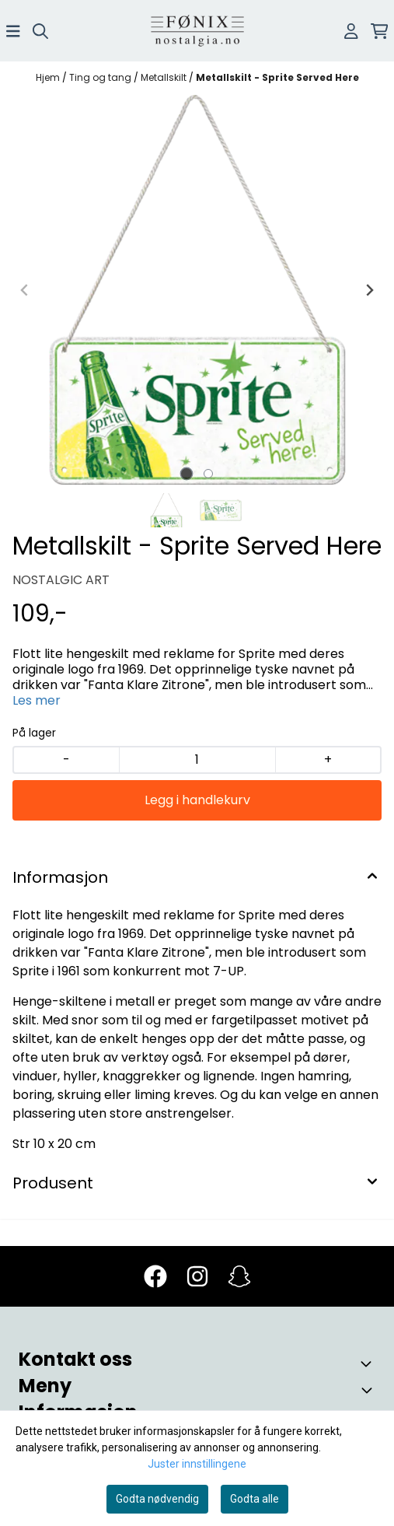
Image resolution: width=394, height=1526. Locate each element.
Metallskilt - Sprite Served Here (277, 77)
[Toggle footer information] (369, 1363)
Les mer (36, 701)
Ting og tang (101, 77)
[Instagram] (197, 1276)
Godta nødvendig (157, 1499)
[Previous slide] (24, 290)
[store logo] (197, 31)
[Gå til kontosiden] (351, 31)
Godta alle (254, 1499)
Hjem (49, 77)
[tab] (186, 474)
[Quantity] (197, 759)
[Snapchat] (239, 1276)
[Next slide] (369, 290)
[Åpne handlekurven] (379, 31)
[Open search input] (40, 31)
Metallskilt (165, 77)
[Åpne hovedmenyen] (13, 31)
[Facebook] (155, 1276)
